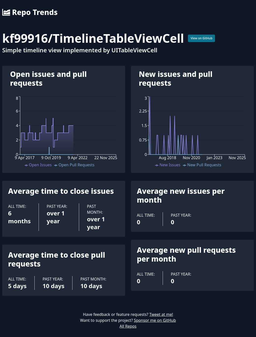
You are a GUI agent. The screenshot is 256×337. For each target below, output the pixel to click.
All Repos (128, 326)
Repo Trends (29, 12)
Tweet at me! (161, 314)
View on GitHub (202, 38)
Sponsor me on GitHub (155, 320)
